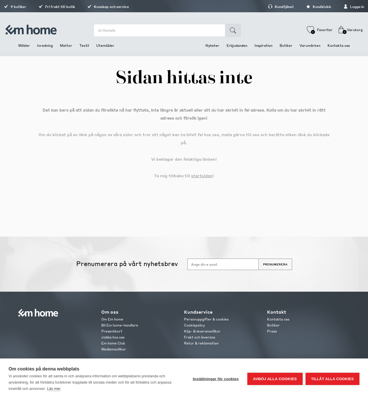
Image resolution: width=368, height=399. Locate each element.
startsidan (202, 175)
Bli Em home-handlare (119, 325)
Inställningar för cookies (216, 379)
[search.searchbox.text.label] (163, 30)
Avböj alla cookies (275, 379)
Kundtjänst (267, 7)
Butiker (273, 325)
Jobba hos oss (112, 337)
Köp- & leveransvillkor (202, 331)
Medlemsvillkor (113, 349)
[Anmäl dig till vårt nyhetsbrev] (223, 264)
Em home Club (113, 343)
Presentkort (111, 331)
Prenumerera (275, 264)
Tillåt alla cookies (332, 379)
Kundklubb (304, 7)
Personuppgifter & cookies (206, 319)
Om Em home (112, 319)
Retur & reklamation (201, 343)
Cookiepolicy (194, 325)
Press (272, 331)
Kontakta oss (278, 319)
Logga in (339, 7)
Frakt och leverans (199, 337)
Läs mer (53, 388)
